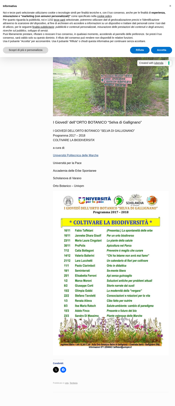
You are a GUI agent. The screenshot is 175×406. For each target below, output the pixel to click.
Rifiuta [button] (140, 50)
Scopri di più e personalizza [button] (25, 50)
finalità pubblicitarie (43, 26)
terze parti (59, 19)
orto (67, 383)
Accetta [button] (161, 50)
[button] (170, 6)
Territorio (73, 383)
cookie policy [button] (104, 16)
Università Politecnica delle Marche (75, 155)
